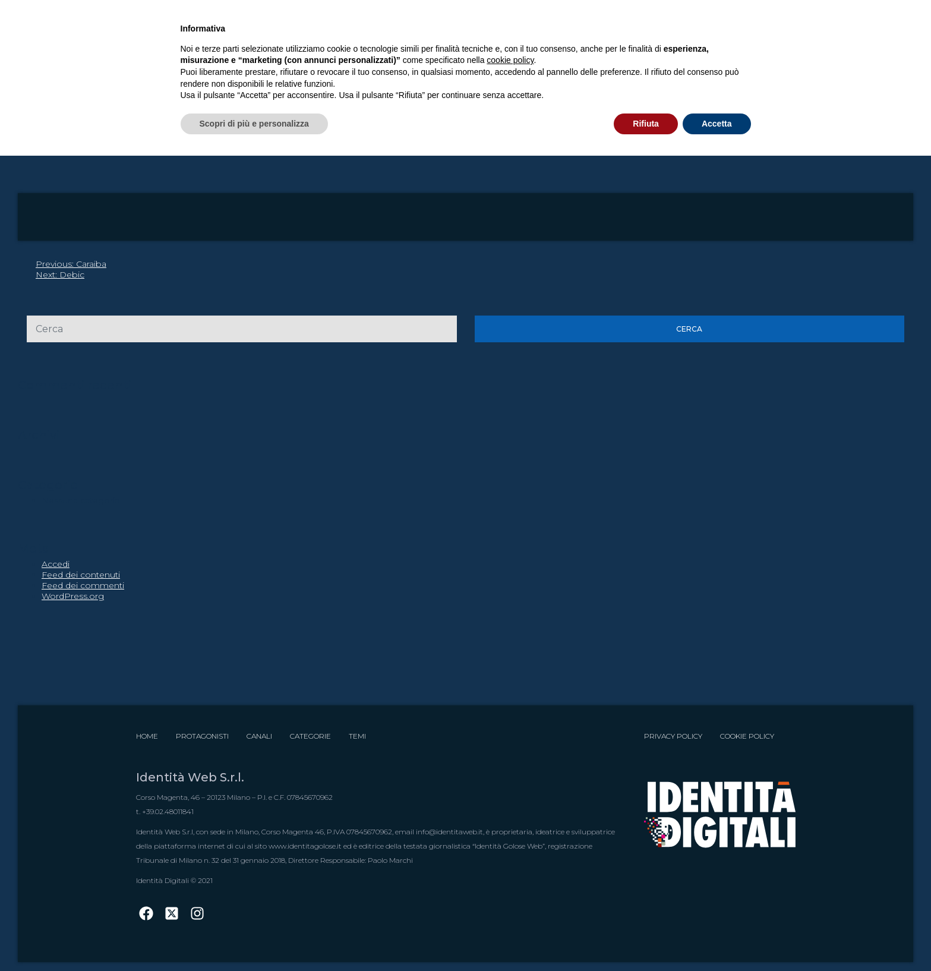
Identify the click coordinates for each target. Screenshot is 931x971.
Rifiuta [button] (646, 123)
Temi (357, 736)
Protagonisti (202, 736)
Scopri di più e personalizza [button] (254, 123)
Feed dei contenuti (81, 574)
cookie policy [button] (510, 60)
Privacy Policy (673, 736)
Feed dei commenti (83, 585)
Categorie (310, 736)
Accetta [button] (717, 123)
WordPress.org (73, 596)
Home (147, 736)
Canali (259, 736)
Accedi (56, 564)
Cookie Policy (747, 736)
